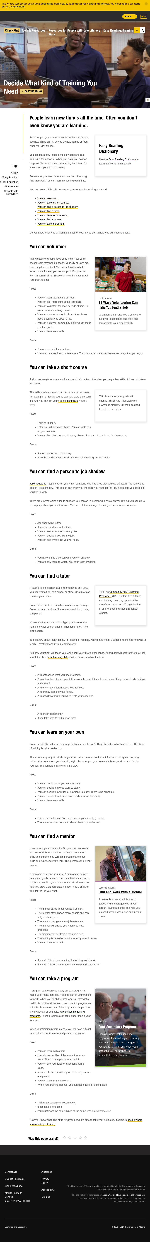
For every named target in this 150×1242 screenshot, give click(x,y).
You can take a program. (51, 223)
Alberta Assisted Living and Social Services (121, 1195)
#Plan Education (9, 182)
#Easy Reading (9, 177)
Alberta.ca (46, 1171)
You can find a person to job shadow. (57, 207)
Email (15, 148)
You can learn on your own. (52, 215)
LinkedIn (15, 138)
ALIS (25, 15)
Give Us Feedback (14, 1178)
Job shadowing (38, 483)
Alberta (10, 15)
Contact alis (11, 1171)
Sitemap (45, 1196)
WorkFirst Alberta (14, 1186)
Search (128, 16)
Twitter (15, 118)
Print (117, 16)
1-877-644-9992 (13, 1200)
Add (103, 16)
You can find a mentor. (49, 219)
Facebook (15, 128)
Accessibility (47, 1189)
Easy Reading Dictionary (122, 159)
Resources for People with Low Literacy (74, 30)
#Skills (14, 173)
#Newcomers (11, 186)
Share (96, 16)
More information (17, 6)
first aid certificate (68, 401)
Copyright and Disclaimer (16, 1227)
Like (110, 16)
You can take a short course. (53, 202)
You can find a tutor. (48, 211)
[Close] (146, 3)
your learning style (58, 657)
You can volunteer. (47, 198)
